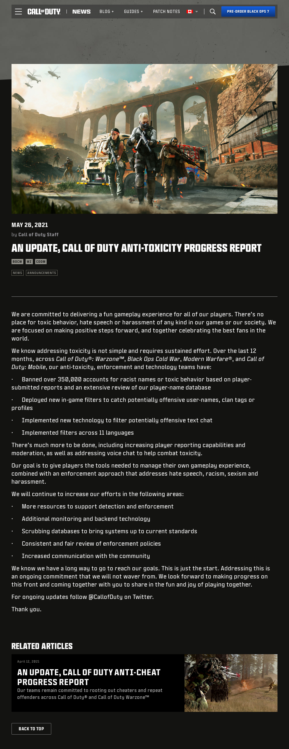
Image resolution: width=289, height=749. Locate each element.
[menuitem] (107, 11)
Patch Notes (166, 11)
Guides (133, 11)
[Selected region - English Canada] (192, 12)
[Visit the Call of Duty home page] (44, 11)
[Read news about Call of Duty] (81, 12)
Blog (107, 11)
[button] (18, 11)
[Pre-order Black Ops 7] (248, 11)
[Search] (213, 11)
